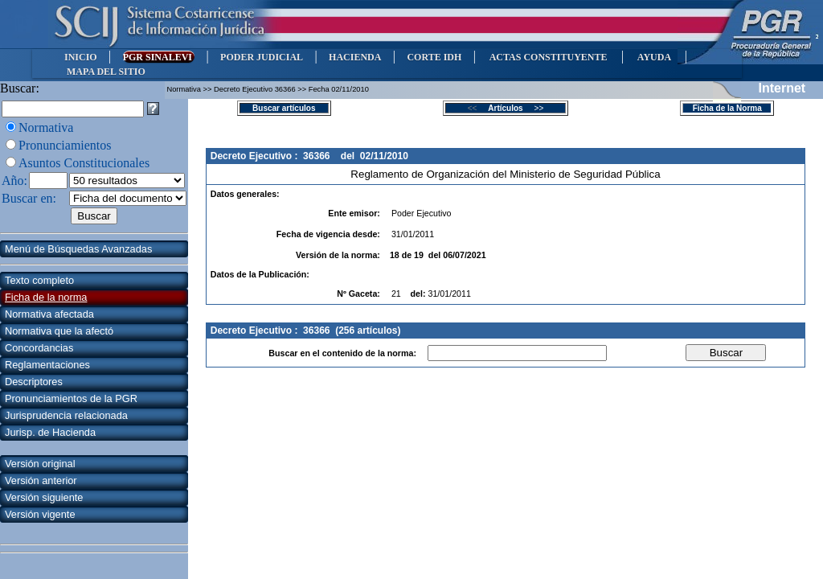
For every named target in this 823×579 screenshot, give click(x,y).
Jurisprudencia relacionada (66, 415)
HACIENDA (355, 57)
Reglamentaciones (47, 365)
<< (477, 108)
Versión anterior (41, 480)
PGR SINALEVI (158, 57)
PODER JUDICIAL (261, 57)
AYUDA (654, 57)
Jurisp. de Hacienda (50, 432)
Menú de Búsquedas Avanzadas (78, 249)
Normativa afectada (49, 314)
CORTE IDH (434, 57)
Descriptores (34, 382)
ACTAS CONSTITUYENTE (548, 57)
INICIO (80, 57)
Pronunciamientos (65, 145)
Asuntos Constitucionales (83, 163)
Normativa (45, 127)
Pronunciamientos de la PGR (71, 398)
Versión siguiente (44, 497)
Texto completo (39, 280)
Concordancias (39, 348)
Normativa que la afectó (59, 331)
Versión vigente (40, 514)
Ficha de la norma (46, 297)
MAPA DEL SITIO (106, 71)
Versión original (40, 464)
